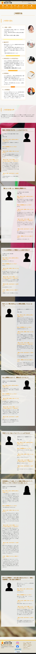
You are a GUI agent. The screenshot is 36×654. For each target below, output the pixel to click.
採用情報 (29, 3)
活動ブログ (29, 643)
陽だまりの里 (29, 642)
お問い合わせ (25, 647)
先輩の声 (28, 646)
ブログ (34, 3)
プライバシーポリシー (27, 648)
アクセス (24, 646)
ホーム (24, 642)
